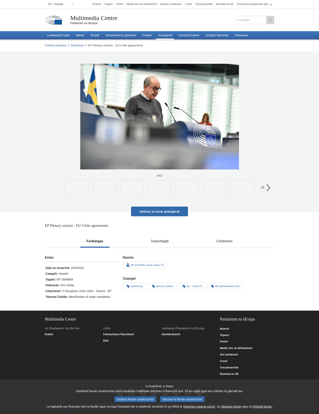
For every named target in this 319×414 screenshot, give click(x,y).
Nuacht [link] (224, 328)
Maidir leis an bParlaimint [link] (236, 348)
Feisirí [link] (224, 341)
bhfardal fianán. (263, 406)
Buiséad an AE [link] (229, 374)
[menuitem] (60, 4)
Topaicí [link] (224, 335)
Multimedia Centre (93, 17)
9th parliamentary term (225, 286)
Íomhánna (77, 45)
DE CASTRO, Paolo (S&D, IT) (145, 265)
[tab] (95, 241)
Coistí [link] (223, 361)
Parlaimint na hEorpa (83, 23)
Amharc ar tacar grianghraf (160, 211)
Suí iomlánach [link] (229, 354)
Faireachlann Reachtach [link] (118, 334)
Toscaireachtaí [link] (229, 367)
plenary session (162, 286)
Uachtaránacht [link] (171, 334)
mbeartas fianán (231, 406)
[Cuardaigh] (270, 20)
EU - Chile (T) (192, 286)
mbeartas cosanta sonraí (199, 406)
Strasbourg (134, 286)
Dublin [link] (49, 334)
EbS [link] (105, 340)
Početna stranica (55, 45)
